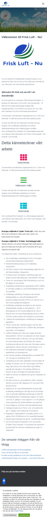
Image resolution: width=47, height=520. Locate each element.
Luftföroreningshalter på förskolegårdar (16, 450)
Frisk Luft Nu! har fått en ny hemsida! (15, 453)
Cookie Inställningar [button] (10, 515)
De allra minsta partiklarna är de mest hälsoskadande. (22, 455)
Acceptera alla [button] (24, 515)
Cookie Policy (18, 511)
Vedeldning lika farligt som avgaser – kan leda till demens (23, 458)
